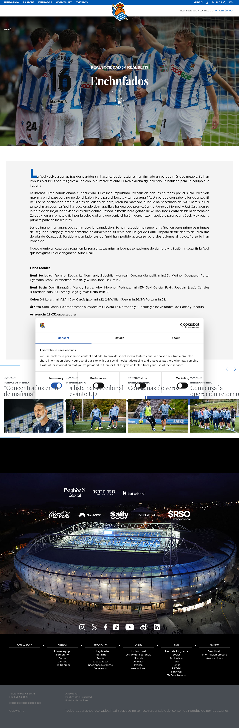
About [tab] (175, 337)
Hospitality (64, 2)
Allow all (173, 400)
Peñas (176, 665)
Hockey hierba (100, 651)
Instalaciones (139, 668)
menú (9, 29)
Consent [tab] (63, 337)
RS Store (29, 2)
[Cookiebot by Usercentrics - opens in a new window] (183, 325)
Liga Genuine (63, 665)
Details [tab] (119, 337)
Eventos (82, 2)
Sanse (62, 658)
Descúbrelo (214, 651)
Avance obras (214, 658)
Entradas (45, 2)
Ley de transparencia (138, 655)
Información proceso (214, 655)
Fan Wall (176, 672)
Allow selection (119, 400)
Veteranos (100, 668)
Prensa (138, 665)
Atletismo (100, 655)
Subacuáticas (100, 662)
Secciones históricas (100, 665)
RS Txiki (176, 668)
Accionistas (176, 658)
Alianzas (138, 662)
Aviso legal (71, 694)
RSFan (176, 662)
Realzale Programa (176, 651)
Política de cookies (76, 700)
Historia (138, 658)
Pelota (100, 658)
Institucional (138, 651)
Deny (65, 400)
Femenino (62, 655)
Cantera (62, 662)
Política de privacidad (78, 697)
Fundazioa (11, 2)
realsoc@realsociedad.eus (25, 703)
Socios (176, 655)
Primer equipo (62, 651)
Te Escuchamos (176, 675)
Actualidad (24, 645)
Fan (176, 645)
